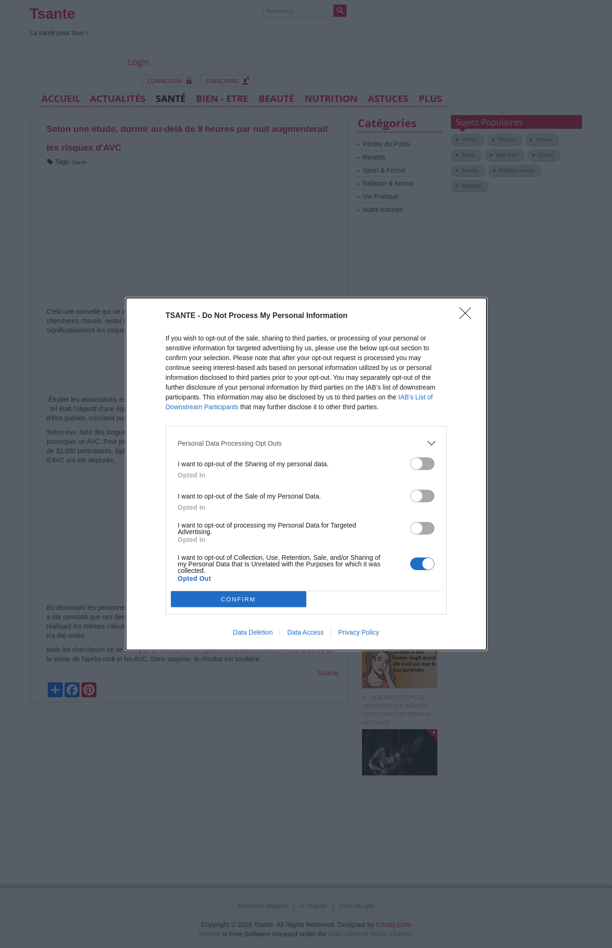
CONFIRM (238, 598)
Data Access (305, 632)
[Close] (468, 316)
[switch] (422, 463)
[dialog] (306, 474)
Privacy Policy (358, 632)
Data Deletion (253, 632)
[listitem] (306, 443)
